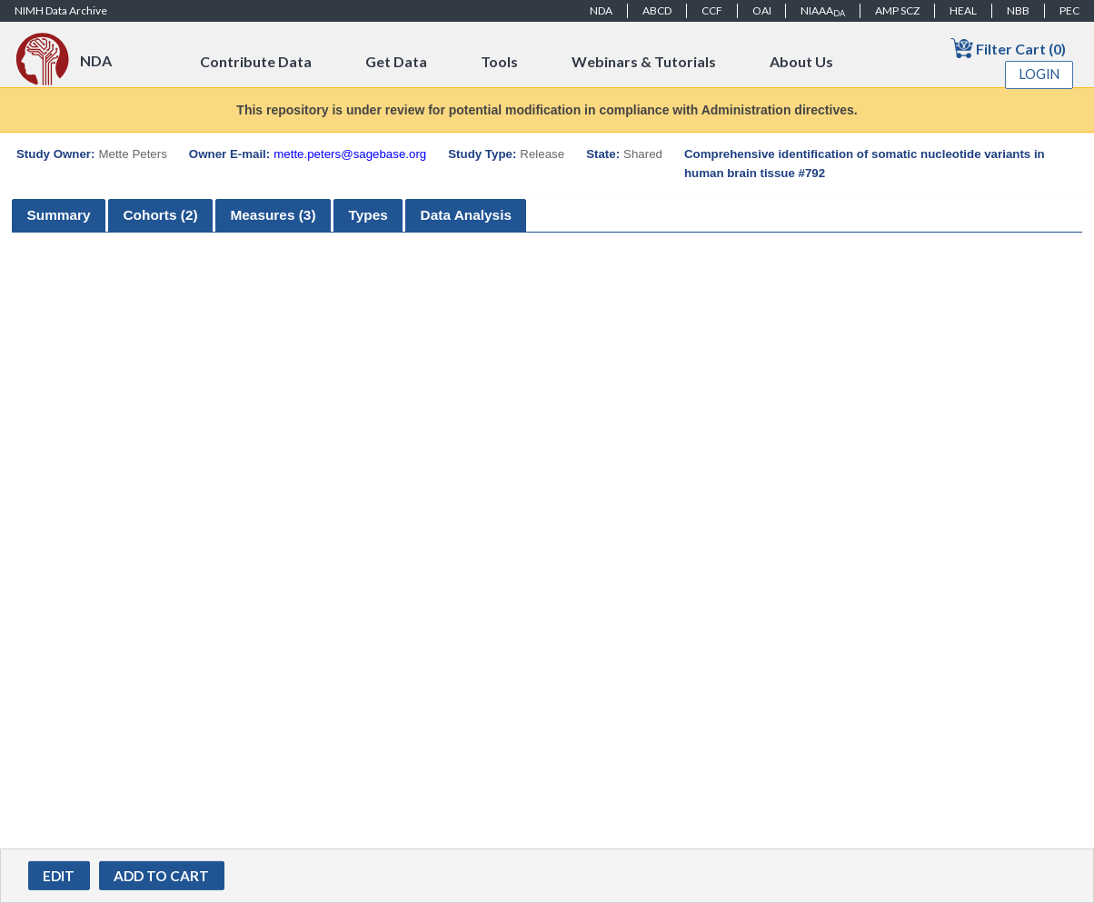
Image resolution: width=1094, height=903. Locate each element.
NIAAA (823, 11)
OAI (761, 10)
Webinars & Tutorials (644, 61)
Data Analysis (466, 215)
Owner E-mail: (229, 154)
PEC (1069, 10)
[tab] (58, 216)
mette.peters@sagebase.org (350, 154)
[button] (59, 875)
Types (367, 215)
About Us (801, 61)
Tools (499, 61)
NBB (1018, 10)
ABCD (656, 10)
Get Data (396, 61)
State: (603, 154)
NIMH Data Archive (61, 10)
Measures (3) (272, 215)
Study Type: (482, 154)
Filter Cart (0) (1008, 47)
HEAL (963, 10)
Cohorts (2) (160, 215)
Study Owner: (55, 154)
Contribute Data (256, 61)
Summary (58, 215)
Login (1039, 74)
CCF (711, 10)
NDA (601, 10)
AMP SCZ (897, 10)
